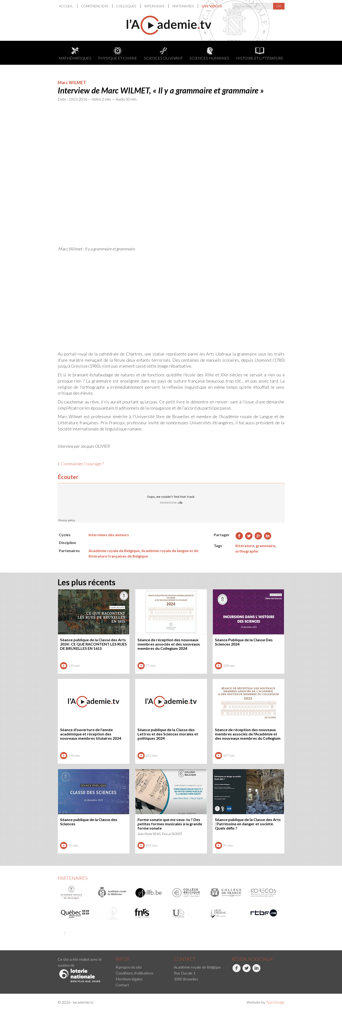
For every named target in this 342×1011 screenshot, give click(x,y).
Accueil (66, 6)
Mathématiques (75, 53)
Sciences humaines (209, 53)
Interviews (154, 6)
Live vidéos (212, 6)
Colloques (126, 6)
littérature (244, 545)
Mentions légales (129, 979)
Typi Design (275, 1002)
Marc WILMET (72, 82)
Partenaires (183, 6)
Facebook (236, 970)
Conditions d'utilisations (134, 973)
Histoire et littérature (259, 53)
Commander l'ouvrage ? (82, 463)
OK (278, 6)
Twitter (246, 970)
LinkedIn (256, 970)
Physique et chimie (117, 53)
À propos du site (129, 967)
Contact (122, 985)
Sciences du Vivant (163, 53)
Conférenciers (95, 6)
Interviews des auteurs (109, 534)
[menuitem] (68, 6)
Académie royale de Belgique (114, 550)
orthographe (246, 551)
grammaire (265, 545)
